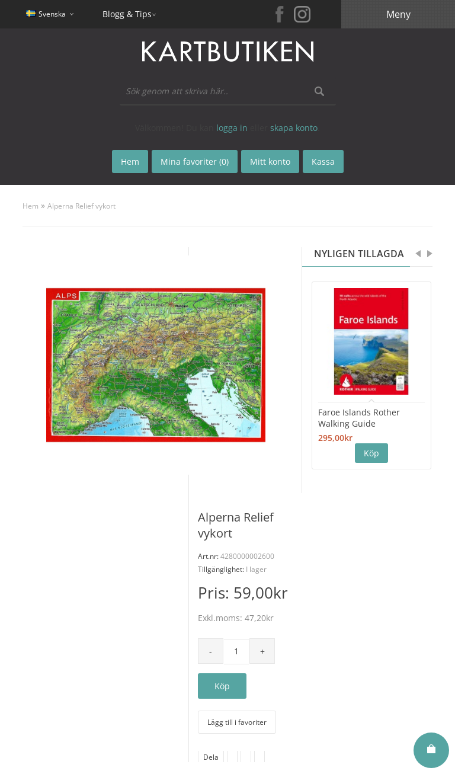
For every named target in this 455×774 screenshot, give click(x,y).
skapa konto (294, 127)
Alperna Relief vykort (81, 206)
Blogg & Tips (127, 14)
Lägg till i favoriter (237, 722)
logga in (232, 127)
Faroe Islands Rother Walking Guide (359, 418)
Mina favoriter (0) (195, 161)
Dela (211, 757)
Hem (31, 206)
